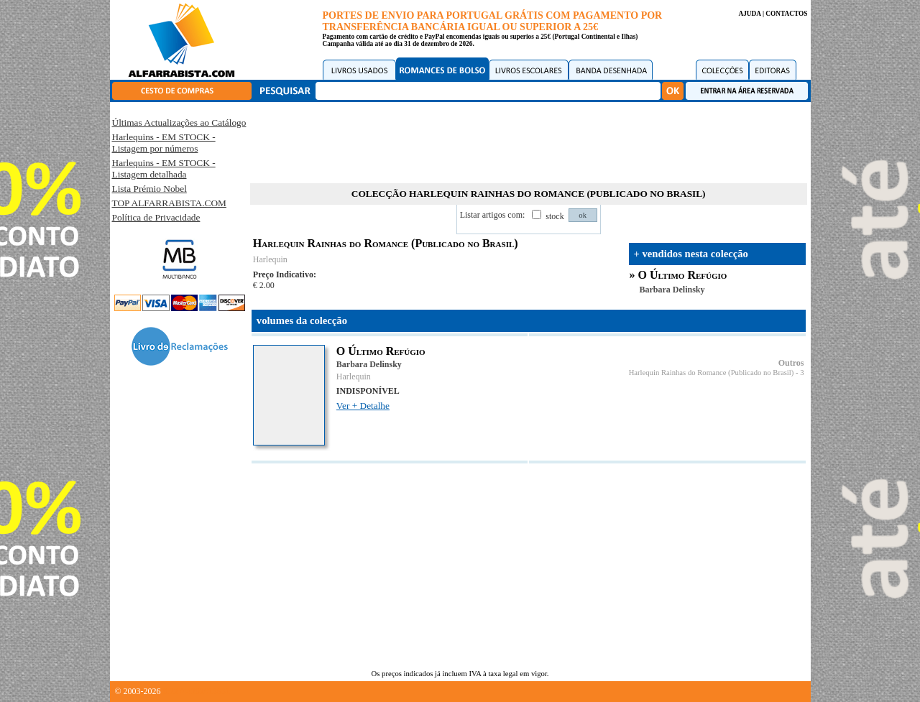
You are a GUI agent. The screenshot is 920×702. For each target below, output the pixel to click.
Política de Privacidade (156, 217)
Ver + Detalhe (363, 405)
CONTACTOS (786, 13)
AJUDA (749, 13)
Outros (791, 363)
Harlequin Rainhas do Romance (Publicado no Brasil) (711, 373)
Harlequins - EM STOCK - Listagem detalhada (164, 168)
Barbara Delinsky (672, 290)
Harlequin (270, 259)
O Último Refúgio (682, 275)
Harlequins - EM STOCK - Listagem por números (164, 142)
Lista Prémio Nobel (149, 188)
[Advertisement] (528, 140)
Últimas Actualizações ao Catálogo (179, 122)
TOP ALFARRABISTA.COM (169, 203)
